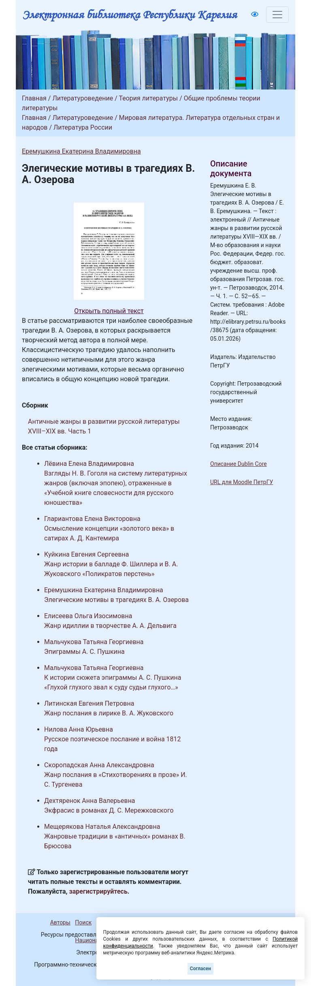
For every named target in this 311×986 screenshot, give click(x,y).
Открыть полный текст (109, 311)
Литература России (82, 127)
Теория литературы (148, 98)
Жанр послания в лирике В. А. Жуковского (108, 713)
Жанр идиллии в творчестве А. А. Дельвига (110, 626)
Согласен (200, 968)
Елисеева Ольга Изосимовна (88, 616)
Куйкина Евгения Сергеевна (86, 554)
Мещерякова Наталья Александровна (102, 826)
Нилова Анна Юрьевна (78, 729)
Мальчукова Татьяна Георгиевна (94, 642)
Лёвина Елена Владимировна (89, 463)
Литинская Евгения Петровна (89, 703)
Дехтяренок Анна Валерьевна (89, 801)
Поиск (83, 922)
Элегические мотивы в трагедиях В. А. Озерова (116, 600)
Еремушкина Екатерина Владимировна (81, 151)
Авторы (60, 922)
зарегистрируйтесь (98, 891)
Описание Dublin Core (238, 464)
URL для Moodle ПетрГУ (241, 482)
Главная (34, 98)
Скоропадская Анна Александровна (99, 765)
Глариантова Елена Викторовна (92, 519)
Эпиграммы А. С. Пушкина (84, 651)
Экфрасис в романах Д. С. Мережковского (109, 810)
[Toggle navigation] (277, 14)
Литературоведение (82, 98)
